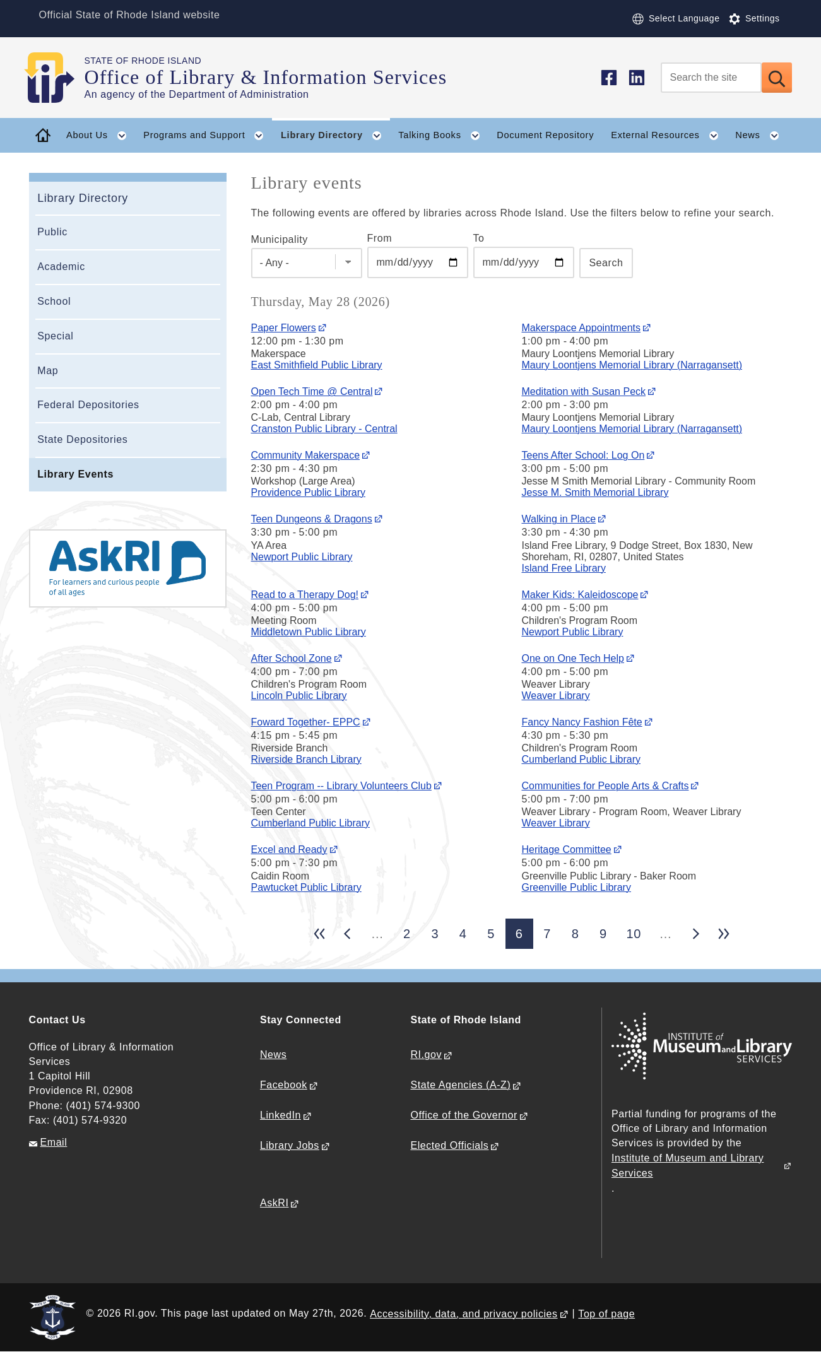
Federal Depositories (88, 404)
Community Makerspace (305, 455)
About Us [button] (100, 136)
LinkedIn (280, 1115)
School (54, 301)
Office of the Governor (463, 1115)
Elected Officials (449, 1145)
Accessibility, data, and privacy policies (463, 1313)
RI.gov (426, 1054)
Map (47, 370)
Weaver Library (555, 695)
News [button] (761, 136)
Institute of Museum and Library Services (687, 1165)
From (380, 238)
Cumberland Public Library (581, 759)
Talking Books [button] (443, 136)
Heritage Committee (566, 849)
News (273, 1054)
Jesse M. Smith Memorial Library (594, 492)
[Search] (711, 77)
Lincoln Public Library (299, 695)
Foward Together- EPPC (305, 722)
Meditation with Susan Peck (583, 391)
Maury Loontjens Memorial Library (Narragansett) (631, 365)
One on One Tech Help (572, 658)
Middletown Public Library (308, 631)
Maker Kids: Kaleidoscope (579, 594)
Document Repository (545, 135)
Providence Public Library (308, 492)
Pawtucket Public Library (306, 887)
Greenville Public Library (575, 887)
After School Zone (291, 658)
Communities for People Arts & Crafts (604, 785)
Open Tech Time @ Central (312, 391)
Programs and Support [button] (207, 136)
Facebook (283, 1084)
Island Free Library (563, 568)
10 (633, 934)
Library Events (75, 474)
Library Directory (82, 198)
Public (52, 231)
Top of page (606, 1313)
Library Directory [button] (335, 136)
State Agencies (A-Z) (460, 1084)
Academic (61, 266)
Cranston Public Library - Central (324, 428)
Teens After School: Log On (582, 455)
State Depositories (82, 439)
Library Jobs (289, 1145)
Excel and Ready (289, 849)
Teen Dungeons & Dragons (311, 519)
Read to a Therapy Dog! (304, 594)
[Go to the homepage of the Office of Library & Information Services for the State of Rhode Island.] (57, 77)
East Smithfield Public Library (316, 365)
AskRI (274, 1202)
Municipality (279, 239)
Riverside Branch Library (306, 759)
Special (55, 336)
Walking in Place (558, 519)
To (479, 238)
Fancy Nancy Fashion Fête (581, 722)
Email (54, 1142)
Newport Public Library (302, 556)
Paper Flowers (283, 327)
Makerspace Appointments (581, 327)
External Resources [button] (668, 136)
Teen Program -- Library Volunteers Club (341, 785)
